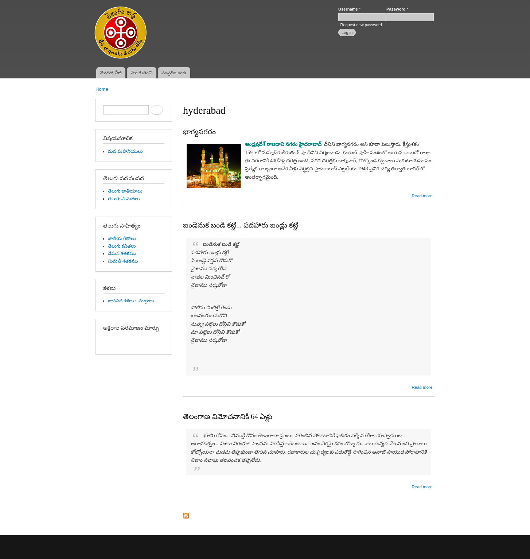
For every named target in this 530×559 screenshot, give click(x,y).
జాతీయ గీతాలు (122, 238)
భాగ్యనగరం (199, 132)
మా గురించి (142, 72)
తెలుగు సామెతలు (124, 198)
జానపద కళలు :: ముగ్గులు (131, 300)
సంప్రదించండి (173, 72)
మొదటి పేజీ (111, 72)
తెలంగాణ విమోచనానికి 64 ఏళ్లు (227, 416)
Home (102, 89)
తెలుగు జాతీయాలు (125, 191)
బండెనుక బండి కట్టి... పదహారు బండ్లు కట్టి (240, 225)
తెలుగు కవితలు (122, 246)
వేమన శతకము (122, 253)
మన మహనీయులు (125, 151)
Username (349, 9)
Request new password (361, 25)
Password (397, 9)
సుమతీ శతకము (123, 261)
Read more (422, 196)
